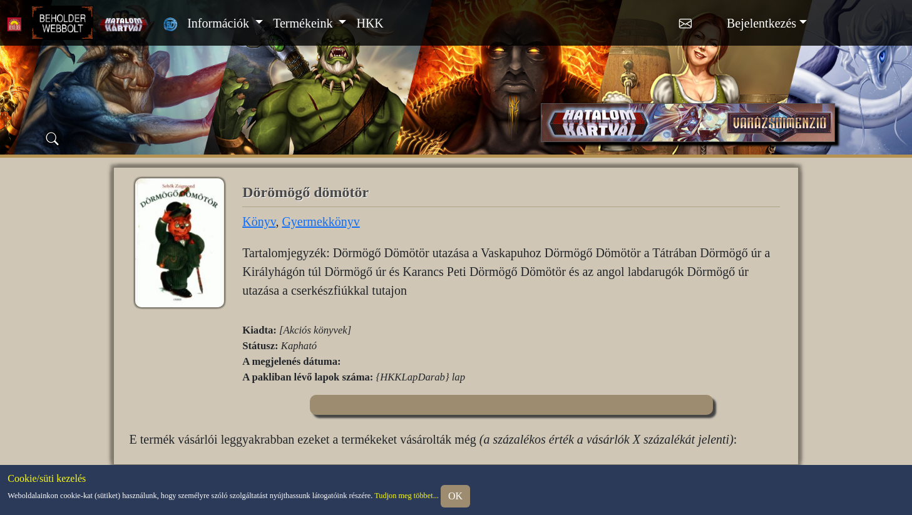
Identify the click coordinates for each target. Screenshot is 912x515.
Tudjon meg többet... (406, 495)
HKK (369, 23)
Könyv (258, 221)
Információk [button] (219, 23)
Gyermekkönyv (320, 221)
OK (455, 496)
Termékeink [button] (304, 23)
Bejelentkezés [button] (761, 23)
